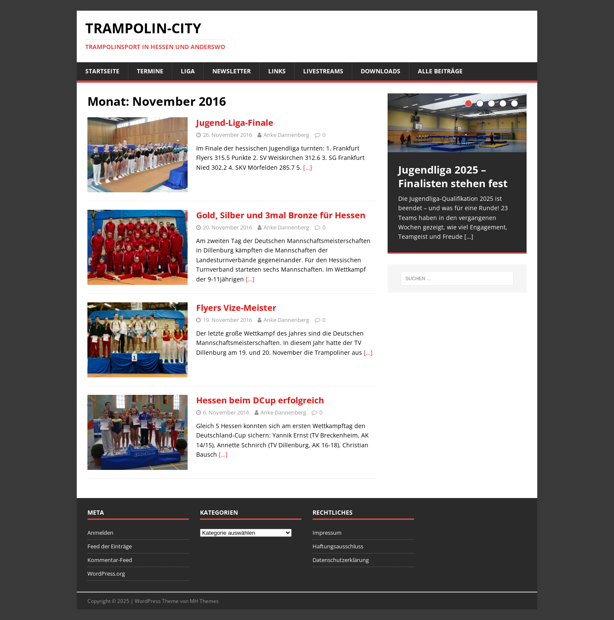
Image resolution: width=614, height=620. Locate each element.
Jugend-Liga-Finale (234, 122)
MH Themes (204, 601)
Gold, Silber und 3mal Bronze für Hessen (280, 215)
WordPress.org (106, 573)
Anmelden (100, 532)
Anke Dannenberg (286, 135)
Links (277, 71)
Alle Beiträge (440, 71)
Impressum (327, 532)
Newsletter (231, 71)
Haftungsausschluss (338, 546)
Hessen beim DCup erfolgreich (260, 400)
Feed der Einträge (109, 546)
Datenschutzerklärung (341, 560)
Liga (188, 71)
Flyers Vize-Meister (236, 307)
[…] (307, 167)
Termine (150, 71)
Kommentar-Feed (109, 560)
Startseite (102, 71)
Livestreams (323, 71)
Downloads (380, 71)
